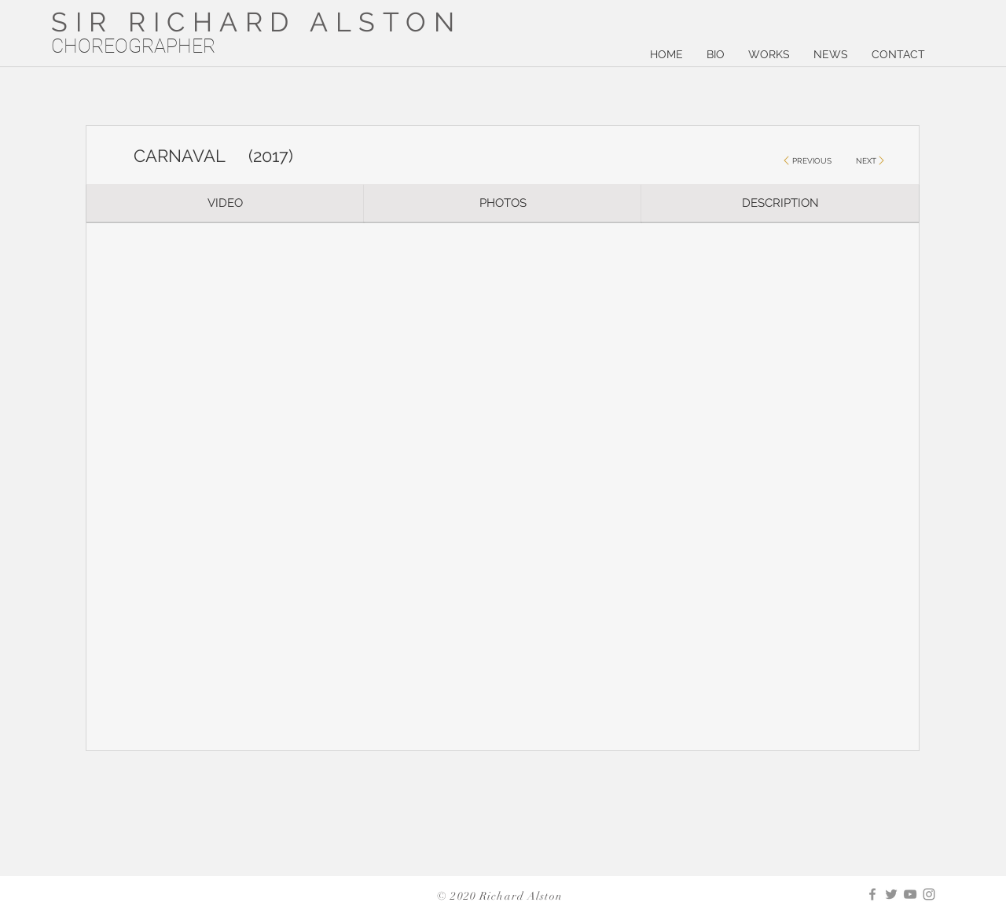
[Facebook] (872, 894)
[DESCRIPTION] (780, 203)
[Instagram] (929, 894)
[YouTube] (910, 894)
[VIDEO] (225, 203)
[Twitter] (891, 894)
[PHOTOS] (502, 203)
